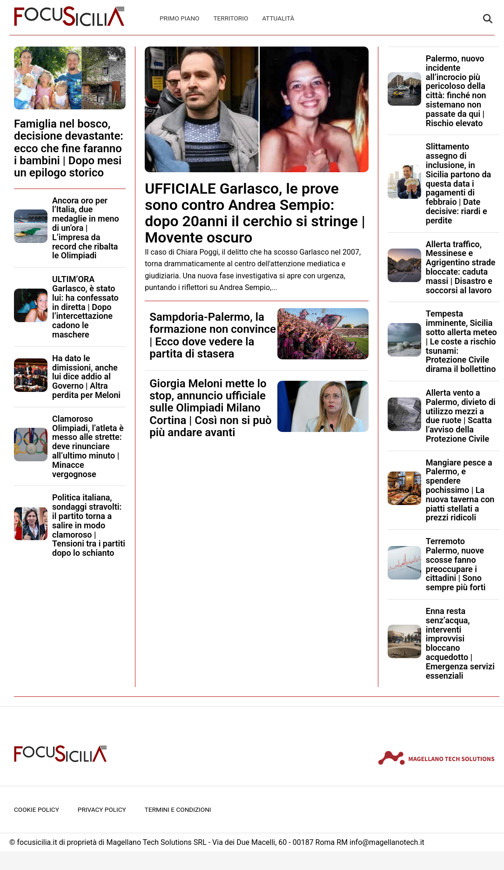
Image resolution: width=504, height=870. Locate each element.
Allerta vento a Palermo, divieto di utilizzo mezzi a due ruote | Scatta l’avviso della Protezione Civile (461, 416)
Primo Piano (180, 18)
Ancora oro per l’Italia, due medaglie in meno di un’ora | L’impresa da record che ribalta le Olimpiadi (85, 228)
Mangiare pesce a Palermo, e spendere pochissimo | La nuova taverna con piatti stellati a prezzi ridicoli (460, 490)
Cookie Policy (36, 809)
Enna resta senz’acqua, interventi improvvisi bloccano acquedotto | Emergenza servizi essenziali (460, 643)
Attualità (278, 18)
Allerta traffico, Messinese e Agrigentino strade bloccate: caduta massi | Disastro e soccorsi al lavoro (461, 267)
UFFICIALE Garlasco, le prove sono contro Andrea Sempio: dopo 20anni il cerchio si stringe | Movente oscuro (255, 213)
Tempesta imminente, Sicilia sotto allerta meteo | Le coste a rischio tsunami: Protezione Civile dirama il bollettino (461, 341)
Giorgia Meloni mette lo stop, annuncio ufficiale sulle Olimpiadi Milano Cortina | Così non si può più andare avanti (210, 408)
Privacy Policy (102, 809)
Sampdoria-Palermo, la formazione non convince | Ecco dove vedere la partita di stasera (212, 335)
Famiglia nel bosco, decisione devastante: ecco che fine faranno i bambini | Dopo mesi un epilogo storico (68, 148)
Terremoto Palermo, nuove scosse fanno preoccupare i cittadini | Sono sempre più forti (456, 564)
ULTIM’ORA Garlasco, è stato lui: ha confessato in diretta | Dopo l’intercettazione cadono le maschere (85, 306)
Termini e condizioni (178, 809)
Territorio (230, 18)
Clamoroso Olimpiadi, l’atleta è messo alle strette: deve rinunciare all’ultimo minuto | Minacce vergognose (88, 446)
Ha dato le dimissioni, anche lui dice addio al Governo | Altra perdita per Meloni (86, 376)
